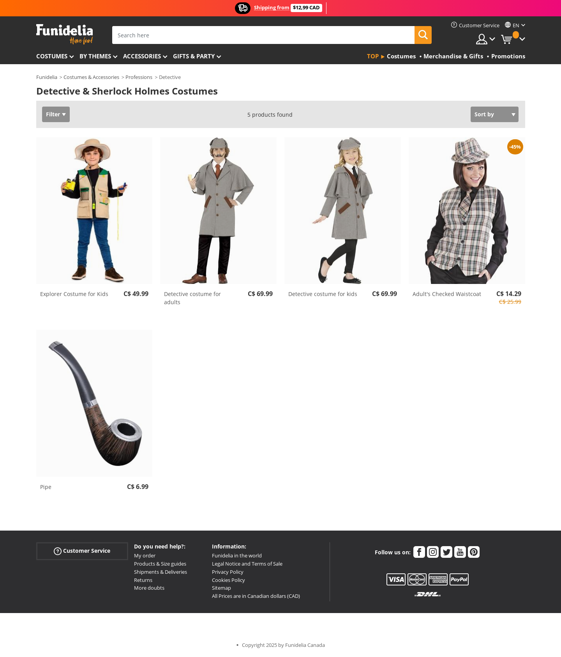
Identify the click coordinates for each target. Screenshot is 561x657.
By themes (95, 56)
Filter (53, 114)
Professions (138, 77)
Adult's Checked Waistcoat (447, 294)
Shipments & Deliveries (160, 571)
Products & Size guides (160, 563)
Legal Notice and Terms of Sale (247, 563)
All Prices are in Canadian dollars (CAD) (256, 595)
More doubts (149, 587)
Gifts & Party (194, 56)
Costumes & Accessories (91, 77)
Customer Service (82, 551)
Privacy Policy (227, 571)
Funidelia (46, 77)
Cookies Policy (228, 579)
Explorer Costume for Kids (74, 294)
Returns (143, 579)
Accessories (142, 56)
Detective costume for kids (322, 294)
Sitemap (221, 587)
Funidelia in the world (237, 555)
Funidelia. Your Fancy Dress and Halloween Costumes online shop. (64, 34)
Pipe (45, 487)
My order (144, 555)
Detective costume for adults (192, 298)
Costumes (51, 56)
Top (373, 56)
